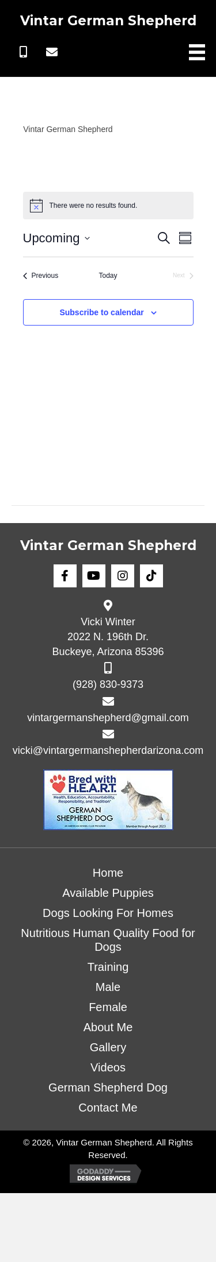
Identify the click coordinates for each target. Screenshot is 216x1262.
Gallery (108, 1047)
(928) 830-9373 (108, 684)
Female (108, 1007)
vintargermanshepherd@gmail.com (107, 717)
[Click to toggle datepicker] (56, 238)
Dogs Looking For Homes (108, 913)
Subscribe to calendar (101, 312)
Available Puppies (108, 893)
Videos (108, 1067)
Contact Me (107, 1107)
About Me (108, 1027)
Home (108, 872)
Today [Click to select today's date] (107, 276)
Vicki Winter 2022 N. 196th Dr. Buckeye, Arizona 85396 (108, 636)
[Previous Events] (41, 276)
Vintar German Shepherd (108, 21)
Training (108, 967)
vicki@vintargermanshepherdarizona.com (108, 750)
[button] (23, 52)
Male (108, 987)
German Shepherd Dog (108, 1087)
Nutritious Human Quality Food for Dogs (108, 940)
